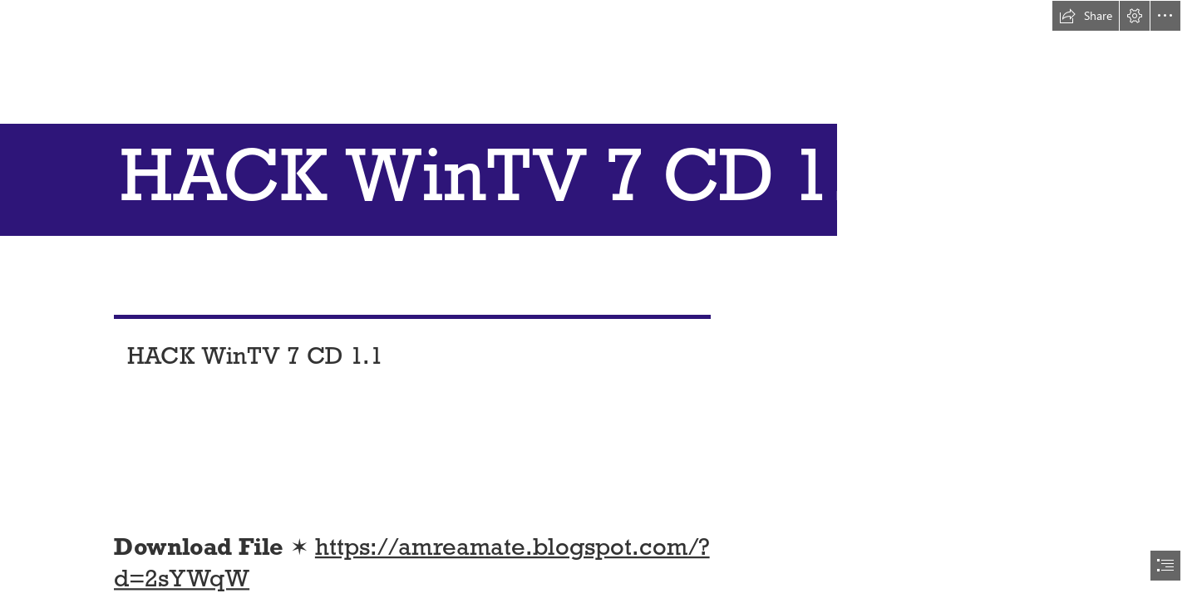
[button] (1085, 16)
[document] (598, 299)
